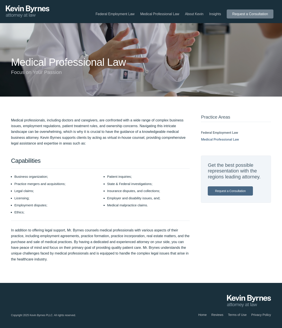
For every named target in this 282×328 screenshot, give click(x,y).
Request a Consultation (230, 191)
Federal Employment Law (219, 133)
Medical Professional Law (220, 139)
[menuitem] (115, 14)
